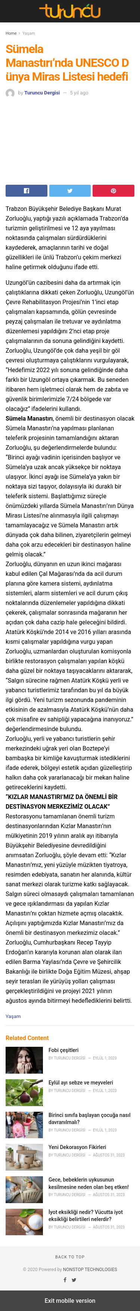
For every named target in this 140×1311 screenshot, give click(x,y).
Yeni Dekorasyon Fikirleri (77, 1147)
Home (11, 33)
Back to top (70, 1257)
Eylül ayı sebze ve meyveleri (81, 1083)
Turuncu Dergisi (42, 93)
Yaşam (28, 33)
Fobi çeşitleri (63, 1050)
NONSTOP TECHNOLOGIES (90, 1269)
